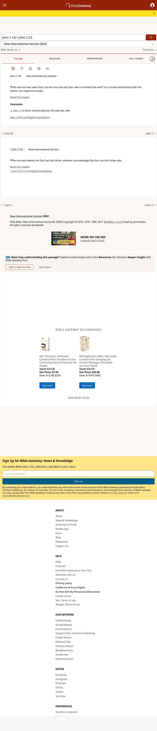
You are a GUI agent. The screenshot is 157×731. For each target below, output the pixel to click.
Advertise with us (65, 574)
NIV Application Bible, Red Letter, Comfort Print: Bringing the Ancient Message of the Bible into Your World (98, 361)
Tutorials (60, 566)
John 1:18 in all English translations (30, 117)
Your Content (61, 58)
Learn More (44, 267)
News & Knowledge (67, 520)
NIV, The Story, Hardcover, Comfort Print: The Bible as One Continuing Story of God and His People (58, 361)
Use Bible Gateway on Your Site (73, 570)
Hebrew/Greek (41, 58)
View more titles (78, 398)
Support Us (62, 546)
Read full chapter (20, 97)
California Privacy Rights (70, 587)
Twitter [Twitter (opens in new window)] (59, 692)
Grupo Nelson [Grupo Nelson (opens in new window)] (63, 637)
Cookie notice (63, 596)
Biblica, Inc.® (115, 222)
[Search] (151, 37)
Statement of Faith (66, 524)
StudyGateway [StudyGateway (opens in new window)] (64, 624)
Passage (7, 58)
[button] (152, 5)
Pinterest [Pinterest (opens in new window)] (61, 683)
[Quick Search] (73, 37)
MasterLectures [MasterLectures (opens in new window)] (64, 659)
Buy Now (47, 385)
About (59, 516)
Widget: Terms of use (68, 604)
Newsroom (62, 541)
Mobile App (62, 529)
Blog (58, 537)
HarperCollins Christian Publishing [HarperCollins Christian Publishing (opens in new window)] (75, 633)
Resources (22, 58)
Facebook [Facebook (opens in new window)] (61, 674)
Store (59, 533)
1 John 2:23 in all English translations (31, 171)
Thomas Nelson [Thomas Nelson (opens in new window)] (64, 646)
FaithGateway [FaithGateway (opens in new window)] (63, 620)
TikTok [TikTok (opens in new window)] (59, 687)
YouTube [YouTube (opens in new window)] (60, 696)
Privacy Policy (117, 492)
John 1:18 (18, 110)
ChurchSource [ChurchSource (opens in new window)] (64, 629)
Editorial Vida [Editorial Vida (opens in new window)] (63, 641)
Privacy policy (64, 583)
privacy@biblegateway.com (16, 495)
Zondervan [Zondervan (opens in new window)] (62, 654)
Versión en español (66, 712)
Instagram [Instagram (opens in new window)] (61, 679)
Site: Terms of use (66, 600)
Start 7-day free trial (19, 267)
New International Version (26, 216)
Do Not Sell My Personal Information (78, 591)
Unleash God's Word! (92, 240)
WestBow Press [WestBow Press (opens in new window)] (64, 650)
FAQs (58, 561)
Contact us (62, 579)
